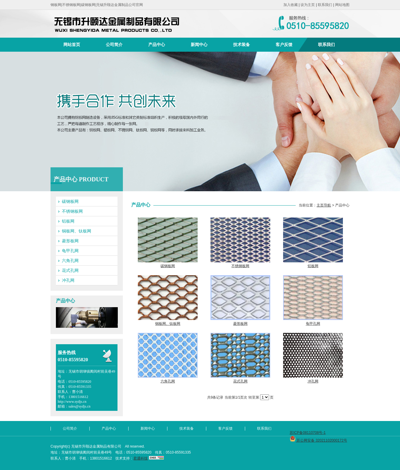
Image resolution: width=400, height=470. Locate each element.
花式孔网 (70, 270)
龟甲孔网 (70, 250)
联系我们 (325, 5)
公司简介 (114, 44)
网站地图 (342, 5)
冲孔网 (68, 280)
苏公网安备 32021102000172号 (318, 440)
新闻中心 (199, 44)
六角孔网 (70, 260)
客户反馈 (284, 44)
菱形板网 (70, 240)
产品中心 (156, 44)
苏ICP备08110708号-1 (308, 433)
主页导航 (324, 205)
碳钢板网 (70, 201)
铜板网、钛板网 (76, 231)
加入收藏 (290, 5)
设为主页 (307, 5)
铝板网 (68, 221)
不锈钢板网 (72, 211)
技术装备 (241, 44)
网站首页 (71, 44)
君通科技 (140, 458)
